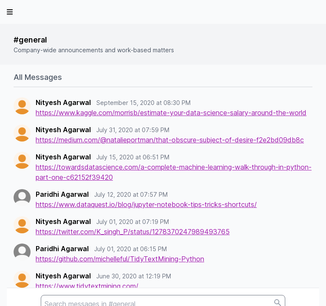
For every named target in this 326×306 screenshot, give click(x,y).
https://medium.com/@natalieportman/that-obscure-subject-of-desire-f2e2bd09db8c (170, 140)
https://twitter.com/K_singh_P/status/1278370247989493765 (133, 231)
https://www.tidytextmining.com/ (87, 286)
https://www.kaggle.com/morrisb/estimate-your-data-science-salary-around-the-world (171, 112)
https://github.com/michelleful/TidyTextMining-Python (120, 259)
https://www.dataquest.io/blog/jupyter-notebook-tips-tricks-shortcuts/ (146, 204)
